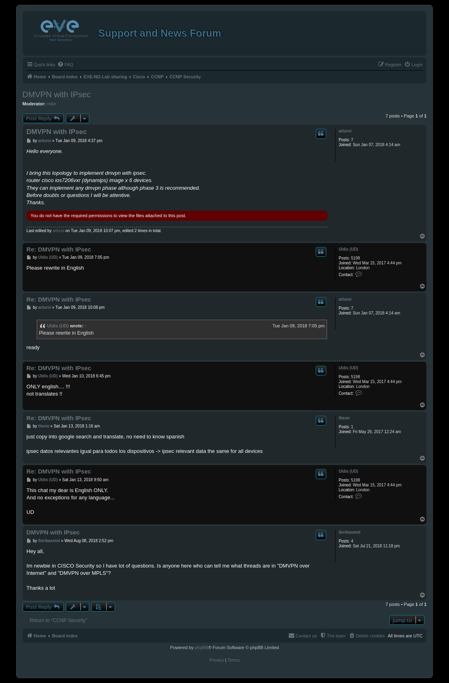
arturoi (345, 131)
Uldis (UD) (348, 249)
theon (344, 418)
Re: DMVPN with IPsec (59, 249)
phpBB (201, 647)
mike (51, 103)
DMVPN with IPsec (57, 94)
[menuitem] (65, 64)
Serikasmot (350, 532)
